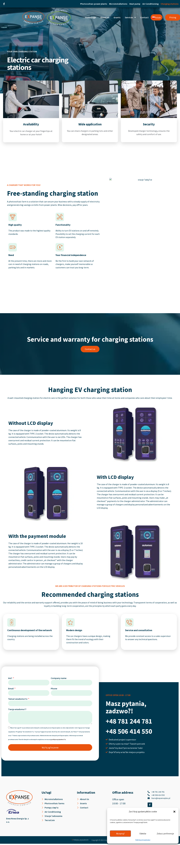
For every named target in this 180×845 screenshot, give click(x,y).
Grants (117, 17)
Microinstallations (118, 3)
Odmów (142, 833)
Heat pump (134, 3)
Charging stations (169, 3)
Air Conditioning (150, 3)
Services (130, 17)
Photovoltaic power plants (93, 3)
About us (104, 17)
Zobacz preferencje (165, 833)
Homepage (90, 17)
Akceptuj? (120, 833)
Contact (144, 17)
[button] (174, 811)
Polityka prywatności (142, 840)
